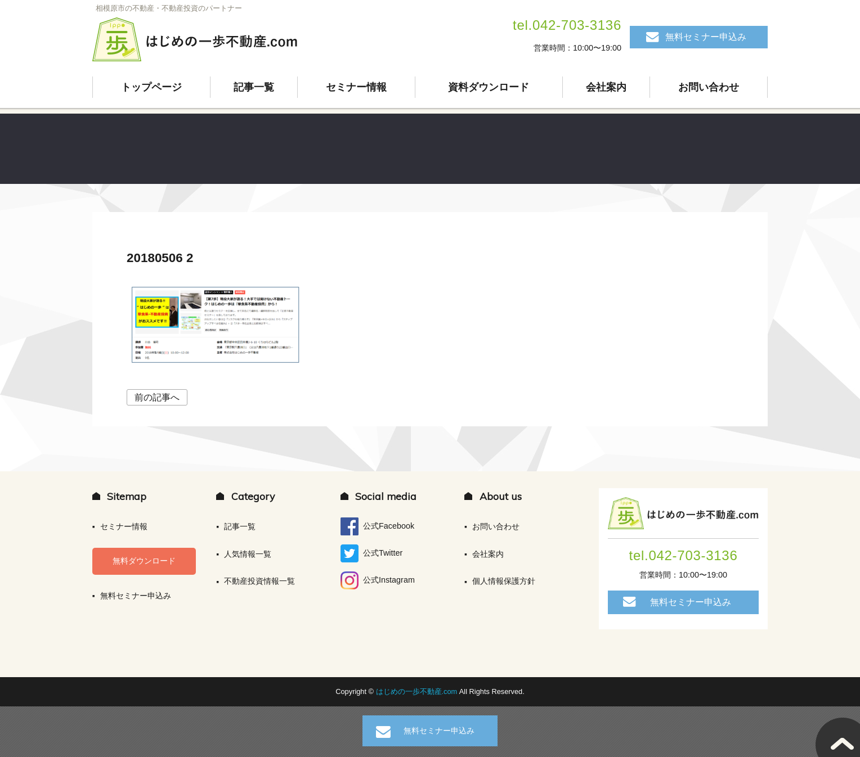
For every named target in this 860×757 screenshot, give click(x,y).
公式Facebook (377, 526)
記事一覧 (254, 87)
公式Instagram (378, 580)
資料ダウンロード (488, 87)
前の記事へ (157, 397)
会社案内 (606, 87)
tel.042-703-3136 (567, 25)
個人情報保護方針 (503, 580)
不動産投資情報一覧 (259, 580)
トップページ (151, 87)
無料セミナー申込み (705, 37)
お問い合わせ (708, 87)
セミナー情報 (356, 87)
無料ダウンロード (144, 560)
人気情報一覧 (247, 553)
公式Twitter (371, 553)
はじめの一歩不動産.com (417, 691)
